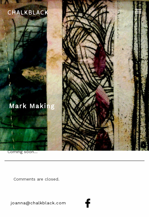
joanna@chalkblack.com (38, 202)
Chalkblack (28, 12)
